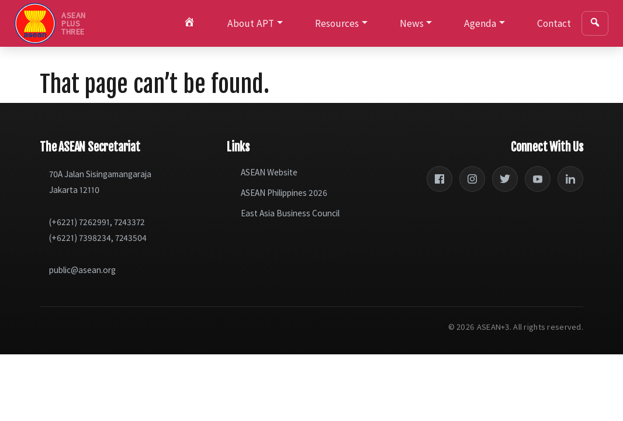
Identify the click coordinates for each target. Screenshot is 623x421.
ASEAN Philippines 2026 (284, 192)
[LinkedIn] (570, 179)
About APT (250, 23)
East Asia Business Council (290, 213)
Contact (554, 23)
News (412, 23)
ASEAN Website (269, 172)
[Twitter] (505, 179)
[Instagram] (472, 179)
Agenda (480, 23)
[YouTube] (538, 179)
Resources (337, 23)
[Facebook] (439, 179)
